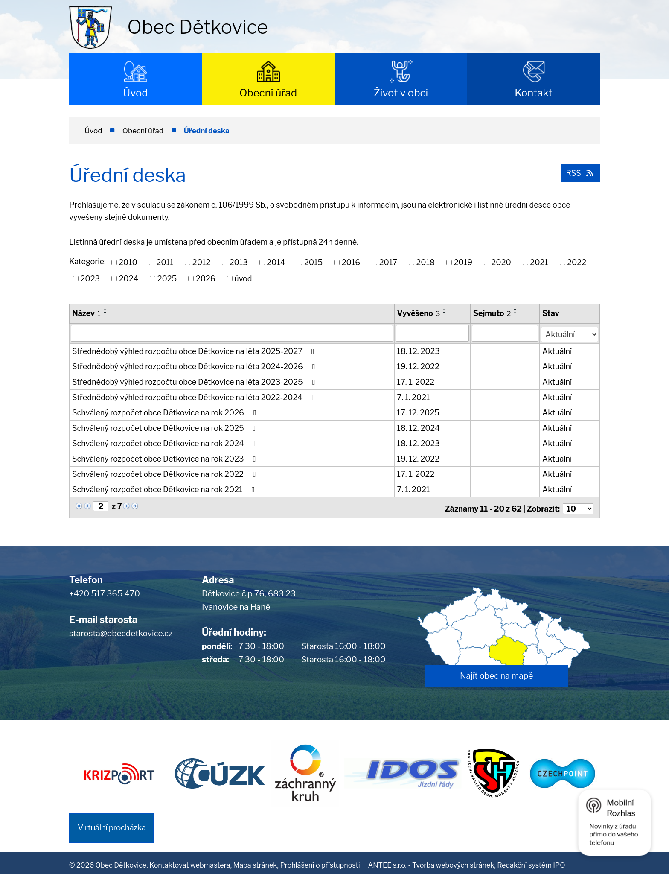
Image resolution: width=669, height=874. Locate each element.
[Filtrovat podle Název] (232, 333)
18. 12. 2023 (418, 350)
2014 (276, 262)
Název (86, 313)
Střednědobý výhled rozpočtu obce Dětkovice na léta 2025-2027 (194, 350)
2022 (576, 262)
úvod (243, 278)
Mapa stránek (255, 860)
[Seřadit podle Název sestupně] (105, 312)
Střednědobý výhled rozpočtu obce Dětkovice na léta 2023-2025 (195, 381)
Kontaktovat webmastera (189, 860)
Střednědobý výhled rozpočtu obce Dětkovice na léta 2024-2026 (195, 365)
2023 (90, 278)
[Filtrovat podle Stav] (569, 332)
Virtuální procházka (111, 823)
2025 (167, 278)
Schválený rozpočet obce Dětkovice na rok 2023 (165, 457)
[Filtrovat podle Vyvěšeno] (432, 333)
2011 (164, 262)
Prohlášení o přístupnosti (320, 860)
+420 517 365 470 (104, 591)
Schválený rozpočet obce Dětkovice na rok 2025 (165, 427)
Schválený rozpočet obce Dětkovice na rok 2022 (165, 473)
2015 (313, 262)
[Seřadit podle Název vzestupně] (105, 309)
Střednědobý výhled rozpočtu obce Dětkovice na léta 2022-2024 (194, 396)
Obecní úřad (268, 93)
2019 (463, 262)
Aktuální (557, 350)
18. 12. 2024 (418, 427)
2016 (351, 262)
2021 (539, 262)
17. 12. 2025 (418, 411)
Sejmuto (493, 313)
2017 (388, 262)
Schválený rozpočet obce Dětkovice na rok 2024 (165, 442)
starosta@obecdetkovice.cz (120, 630)
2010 (128, 262)
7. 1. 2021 (413, 396)
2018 (425, 262)
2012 (201, 262)
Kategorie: (87, 261)
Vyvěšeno (418, 313)
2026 (205, 278)
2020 (501, 262)
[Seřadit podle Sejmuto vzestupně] (516, 309)
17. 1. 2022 (415, 381)
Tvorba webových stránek (453, 860)
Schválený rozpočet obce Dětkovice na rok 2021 (165, 488)
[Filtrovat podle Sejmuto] (505, 333)
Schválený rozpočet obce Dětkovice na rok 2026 (165, 411)
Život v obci (401, 93)
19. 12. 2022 (418, 365)
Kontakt (534, 93)
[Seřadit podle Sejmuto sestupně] (516, 312)
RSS (579, 172)
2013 (239, 262)
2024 (129, 278)
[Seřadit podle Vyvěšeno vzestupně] (445, 309)
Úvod (135, 93)
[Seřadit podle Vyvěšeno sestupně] (445, 312)
